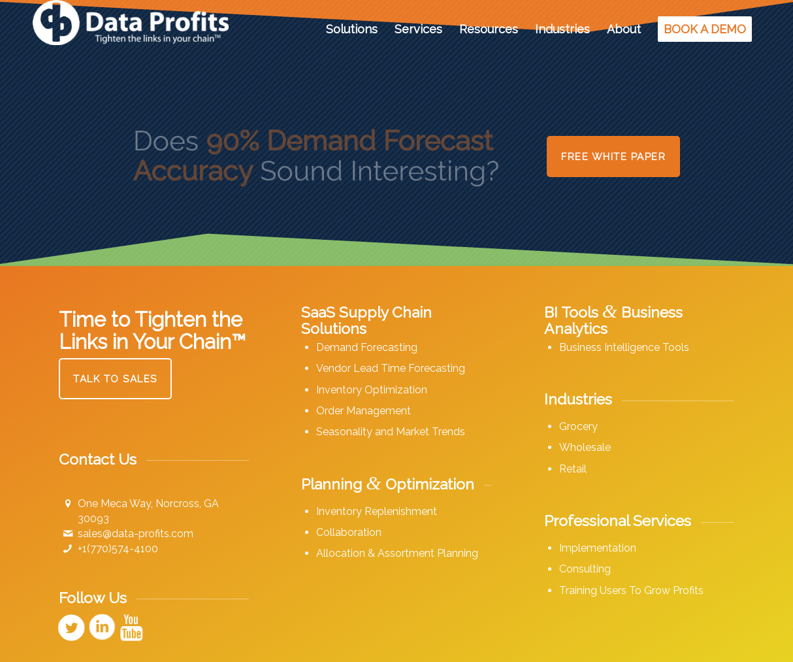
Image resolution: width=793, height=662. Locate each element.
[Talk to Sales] (115, 378)
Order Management (363, 411)
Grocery (578, 426)
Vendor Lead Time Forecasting (390, 368)
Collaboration (348, 532)
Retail (573, 469)
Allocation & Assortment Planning (397, 553)
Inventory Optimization (371, 390)
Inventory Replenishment (376, 511)
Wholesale (585, 447)
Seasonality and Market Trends (390, 431)
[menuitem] (351, 29)
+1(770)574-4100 (118, 548)
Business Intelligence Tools (624, 347)
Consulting (585, 569)
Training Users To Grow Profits (631, 590)
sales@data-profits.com (135, 533)
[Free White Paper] (613, 156)
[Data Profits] (131, 29)
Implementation (597, 548)
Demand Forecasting (366, 347)
